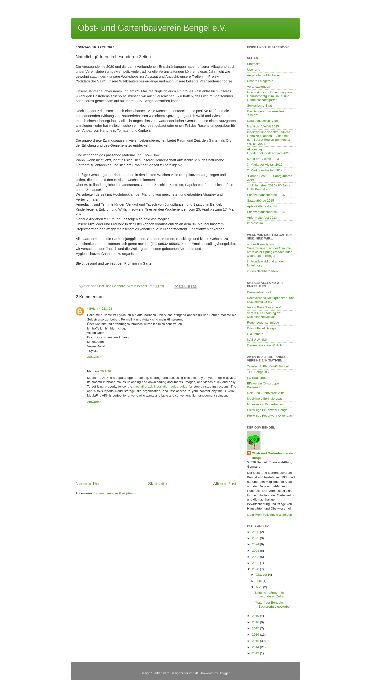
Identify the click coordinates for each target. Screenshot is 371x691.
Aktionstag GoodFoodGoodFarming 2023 (268, 151)
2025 (256, 538)
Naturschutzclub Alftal (262, 120)
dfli (197, 673)
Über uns (253, 69)
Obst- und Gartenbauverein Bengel (272, 456)
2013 (256, 653)
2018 (256, 622)
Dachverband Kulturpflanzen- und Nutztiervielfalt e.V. (271, 299)
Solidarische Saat (259, 105)
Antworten (94, 357)
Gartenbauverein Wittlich (264, 345)
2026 (256, 532)
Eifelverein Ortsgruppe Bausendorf (263, 385)
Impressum (255, 223)
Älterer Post (224, 483)
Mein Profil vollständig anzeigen (269, 514)
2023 (256, 550)
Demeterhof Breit (259, 292)
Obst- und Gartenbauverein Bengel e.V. (152, 28)
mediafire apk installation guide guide (160, 386)
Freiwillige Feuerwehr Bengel (267, 410)
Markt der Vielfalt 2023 (263, 159)
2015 (256, 641)
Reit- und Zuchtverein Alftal (266, 393)
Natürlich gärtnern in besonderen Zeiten (270, 594)
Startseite (157, 483)
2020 (256, 569)
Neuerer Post (88, 483)
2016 (256, 634)
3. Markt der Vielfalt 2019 (265, 164)
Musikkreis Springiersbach (265, 398)
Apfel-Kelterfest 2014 (262, 206)
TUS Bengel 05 (258, 372)
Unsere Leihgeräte (260, 81)
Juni (259, 581)
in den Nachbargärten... (263, 271)
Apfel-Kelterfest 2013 (262, 217)
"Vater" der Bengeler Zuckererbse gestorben (273, 604)
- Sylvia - (93, 308)
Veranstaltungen (258, 86)
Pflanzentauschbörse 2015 (266, 195)
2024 (256, 544)
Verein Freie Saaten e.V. (264, 307)
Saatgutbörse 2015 (260, 200)
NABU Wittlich (257, 339)
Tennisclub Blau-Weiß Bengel (268, 366)
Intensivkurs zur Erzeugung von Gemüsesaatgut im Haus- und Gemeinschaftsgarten (269, 96)
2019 (256, 616)
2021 (256, 563)
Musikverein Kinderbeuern (265, 404)
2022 (256, 557)
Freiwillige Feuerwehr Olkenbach (270, 415)
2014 (256, 647)
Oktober (262, 574)
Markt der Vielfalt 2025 (263, 126)
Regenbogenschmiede (263, 322)
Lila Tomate (255, 334)
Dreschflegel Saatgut (262, 328)
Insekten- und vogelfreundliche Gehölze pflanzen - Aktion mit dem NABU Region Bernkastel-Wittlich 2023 (269, 137)
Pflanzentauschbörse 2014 (266, 212)
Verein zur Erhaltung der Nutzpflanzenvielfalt (264, 315)
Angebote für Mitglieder (263, 75)
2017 (256, 628)
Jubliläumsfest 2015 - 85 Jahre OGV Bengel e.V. (269, 187)
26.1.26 (105, 371)
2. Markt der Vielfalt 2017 (265, 170)
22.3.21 (107, 308)
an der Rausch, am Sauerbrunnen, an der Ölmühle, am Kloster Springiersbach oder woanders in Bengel (269, 250)
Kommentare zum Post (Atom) (114, 493)
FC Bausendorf (258, 377)
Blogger (224, 673)
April (259, 587)
